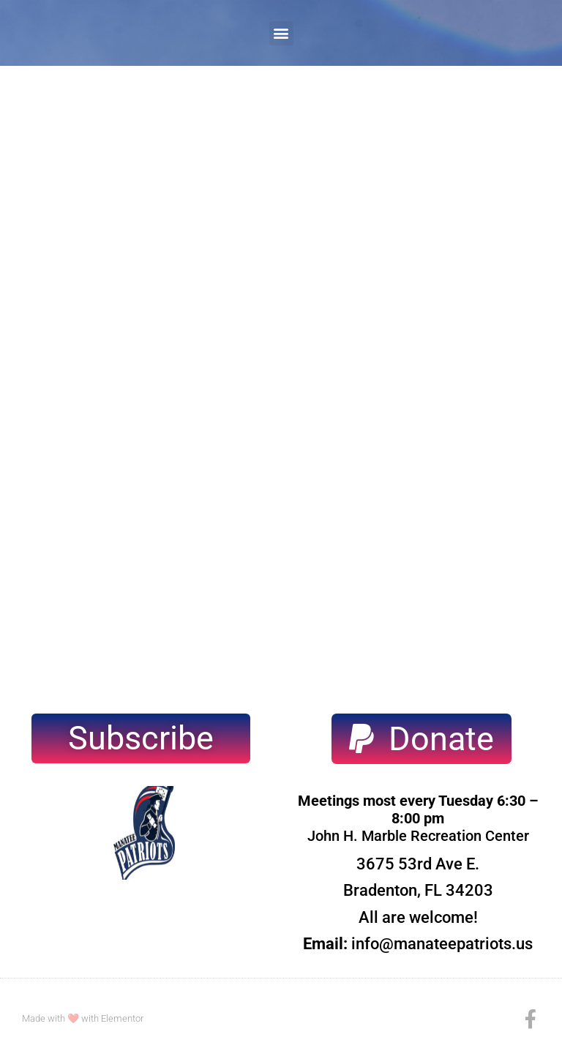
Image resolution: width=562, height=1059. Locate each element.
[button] (281, 33)
